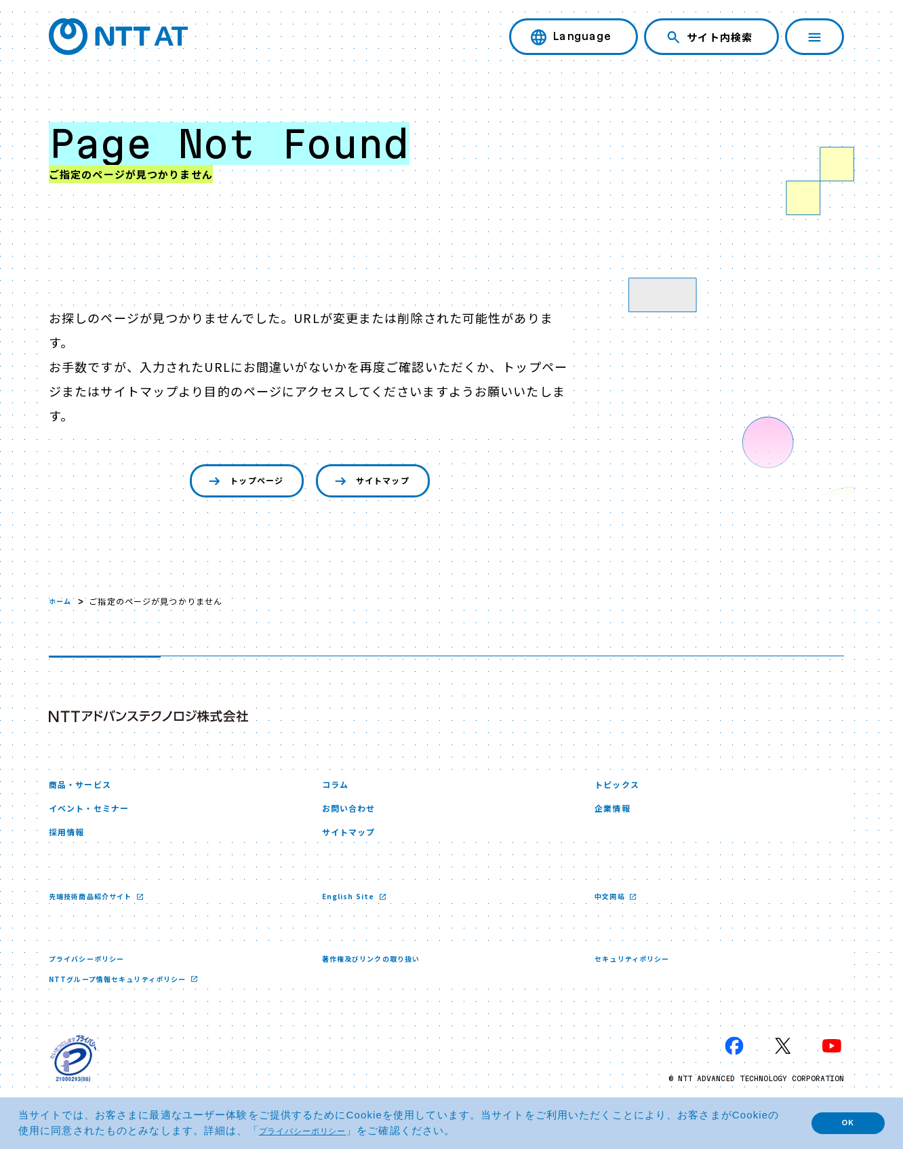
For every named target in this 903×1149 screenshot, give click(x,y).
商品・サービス (87, 790)
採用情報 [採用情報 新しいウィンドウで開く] (70, 844)
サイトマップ (381, 483)
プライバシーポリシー (93, 973)
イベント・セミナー (98, 817)
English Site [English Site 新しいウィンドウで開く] (353, 910)
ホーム (62, 604)
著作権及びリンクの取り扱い (380, 973)
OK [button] (838, 1123)
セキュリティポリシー (639, 973)
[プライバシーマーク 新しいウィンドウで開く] (73, 1075)
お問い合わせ (355, 817)
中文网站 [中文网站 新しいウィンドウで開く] (614, 910)
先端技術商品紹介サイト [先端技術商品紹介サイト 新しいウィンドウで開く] (99, 910)
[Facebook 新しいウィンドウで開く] (734, 1063)
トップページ (232, 483)
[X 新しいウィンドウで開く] (783, 1063)
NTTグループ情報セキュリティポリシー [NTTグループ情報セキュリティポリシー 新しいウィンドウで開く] (131, 994)
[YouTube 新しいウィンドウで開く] (832, 1063)
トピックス (622, 790)
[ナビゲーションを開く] (814, 36)
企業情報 (616, 817)
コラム (338, 790)
